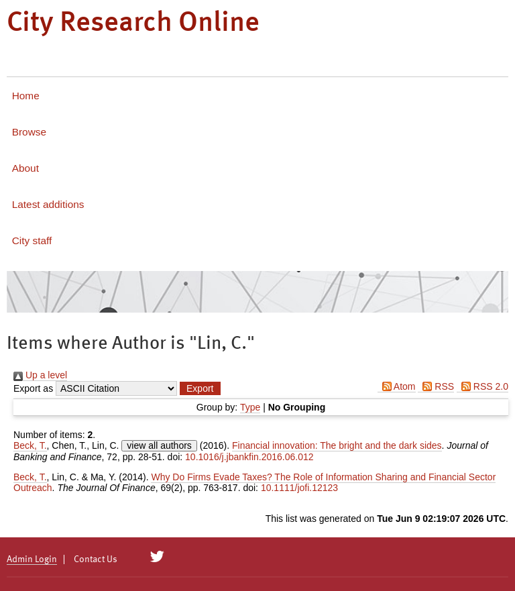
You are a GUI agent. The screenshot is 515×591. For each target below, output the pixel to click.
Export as (33, 388)
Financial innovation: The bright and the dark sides (337, 445)
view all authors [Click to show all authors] (159, 445)
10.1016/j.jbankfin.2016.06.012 (249, 456)
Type (250, 407)
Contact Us (95, 559)
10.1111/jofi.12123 (299, 487)
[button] (200, 388)
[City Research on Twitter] (157, 556)
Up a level (40, 375)
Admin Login (32, 559)
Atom (397, 386)
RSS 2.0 (482, 386)
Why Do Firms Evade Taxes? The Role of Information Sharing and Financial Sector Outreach (254, 482)
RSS (436, 386)
